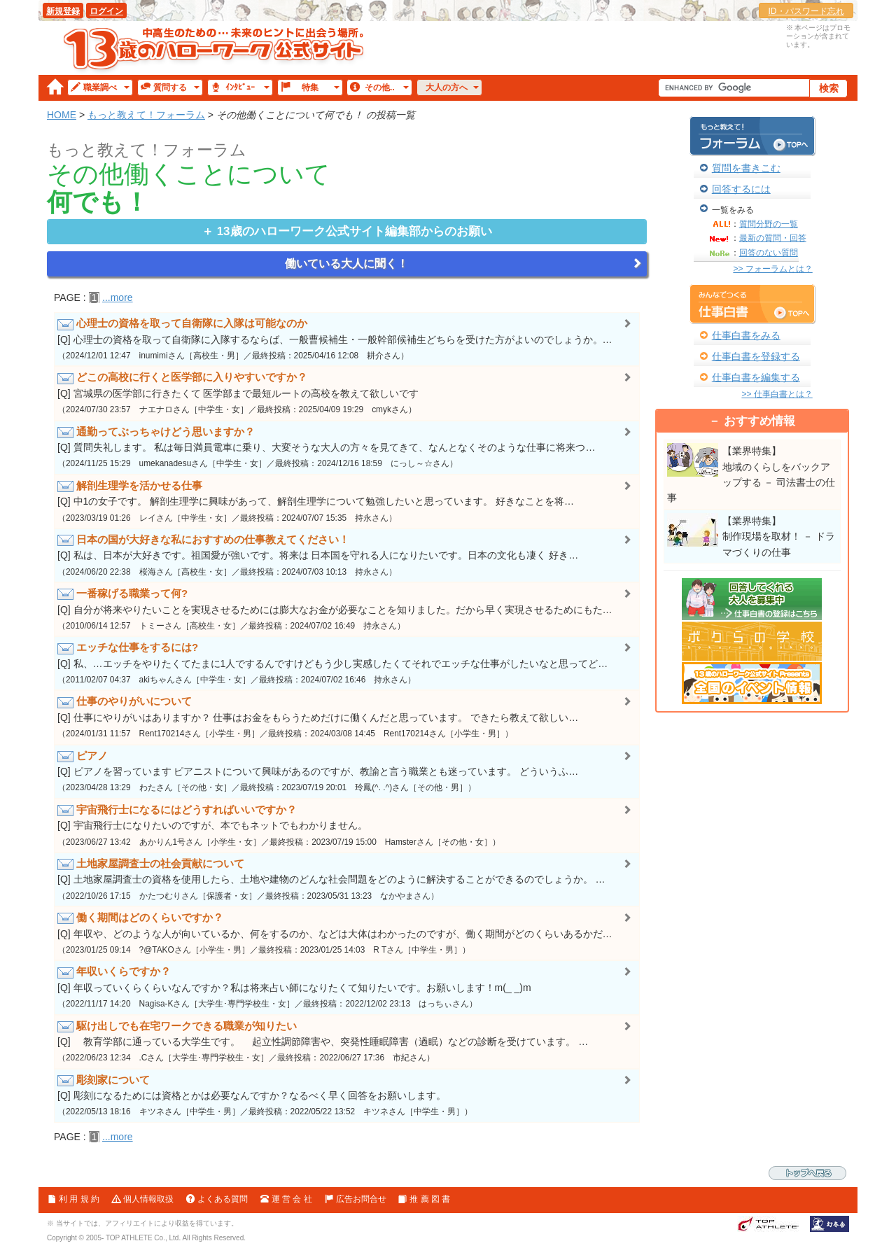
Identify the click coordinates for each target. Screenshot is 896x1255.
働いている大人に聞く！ (346, 263)
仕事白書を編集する (756, 377)
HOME (61, 114)
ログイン (106, 11)
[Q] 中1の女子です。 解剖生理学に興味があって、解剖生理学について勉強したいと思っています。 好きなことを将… (346, 500)
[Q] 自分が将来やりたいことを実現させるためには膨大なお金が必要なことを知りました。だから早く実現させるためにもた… (346, 608)
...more (117, 297)
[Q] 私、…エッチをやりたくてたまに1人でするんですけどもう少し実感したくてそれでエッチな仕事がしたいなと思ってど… (346, 662)
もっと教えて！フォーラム (146, 114)
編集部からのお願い (354, 231)
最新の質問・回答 (772, 238)
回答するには (741, 189)
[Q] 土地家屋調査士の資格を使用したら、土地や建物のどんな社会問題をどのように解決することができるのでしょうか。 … (346, 878)
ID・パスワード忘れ (806, 11)
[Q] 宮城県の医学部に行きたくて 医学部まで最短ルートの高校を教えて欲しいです (346, 392)
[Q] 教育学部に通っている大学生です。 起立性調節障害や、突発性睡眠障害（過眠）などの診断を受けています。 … (346, 1040)
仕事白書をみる (746, 335)
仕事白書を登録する (756, 356)
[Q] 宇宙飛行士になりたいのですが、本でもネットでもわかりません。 (346, 824)
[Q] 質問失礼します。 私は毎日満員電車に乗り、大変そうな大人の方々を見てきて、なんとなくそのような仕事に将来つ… (346, 446)
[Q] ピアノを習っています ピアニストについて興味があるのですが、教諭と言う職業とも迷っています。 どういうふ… (346, 770)
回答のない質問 (768, 253)
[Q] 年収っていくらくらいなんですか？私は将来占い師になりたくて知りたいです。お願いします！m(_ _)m (346, 986)
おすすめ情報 (759, 421)
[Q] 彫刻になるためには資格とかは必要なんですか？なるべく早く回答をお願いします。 (346, 1094)
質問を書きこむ (746, 168)
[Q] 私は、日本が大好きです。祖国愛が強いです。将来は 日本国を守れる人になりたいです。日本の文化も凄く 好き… (346, 554)
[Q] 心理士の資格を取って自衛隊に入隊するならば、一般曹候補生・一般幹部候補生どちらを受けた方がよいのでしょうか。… (346, 338)
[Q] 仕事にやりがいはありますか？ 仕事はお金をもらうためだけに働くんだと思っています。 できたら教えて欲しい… (346, 716)
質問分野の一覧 (768, 224)
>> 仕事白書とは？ (776, 394)
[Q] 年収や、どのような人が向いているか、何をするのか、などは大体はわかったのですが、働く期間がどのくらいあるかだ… (346, 932)
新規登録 (63, 11)
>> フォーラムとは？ (772, 269)
